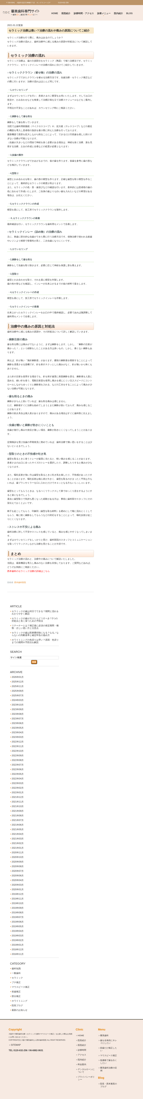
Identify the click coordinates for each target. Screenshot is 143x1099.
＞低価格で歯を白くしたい (108, 1061)
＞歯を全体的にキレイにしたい (108, 1041)
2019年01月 (18, 945)
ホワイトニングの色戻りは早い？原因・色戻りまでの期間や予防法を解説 (35, 641)
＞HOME (81, 1035)
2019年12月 (18, 894)
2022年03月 (18, 783)
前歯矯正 (16, 991)
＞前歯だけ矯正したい (108, 1049)
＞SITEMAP (15, 1045)
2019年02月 (18, 940)
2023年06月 (18, 723)
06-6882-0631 (36, 1050)
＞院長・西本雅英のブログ (108, 1085)
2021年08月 (18, 815)
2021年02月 (18, 843)
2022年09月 (18, 755)
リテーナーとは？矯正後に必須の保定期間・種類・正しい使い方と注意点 (35, 626)
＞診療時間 (82, 1050)
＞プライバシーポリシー (86, 1078)
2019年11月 (18, 899)
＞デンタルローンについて (86, 1070)
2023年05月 (18, 728)
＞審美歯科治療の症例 (108, 1069)
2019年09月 (18, 908)
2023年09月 (18, 709)
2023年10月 (18, 705)
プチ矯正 (16, 982)
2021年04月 (18, 834)
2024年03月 (18, 700)
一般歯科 (16, 973)
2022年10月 (18, 751)
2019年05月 (18, 926)
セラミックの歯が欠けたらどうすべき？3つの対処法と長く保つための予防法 (35, 619)
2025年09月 (18, 691)
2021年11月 (18, 802)
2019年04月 (18, 931)
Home (54, 13)
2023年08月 (18, 714)
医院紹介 (65, 13)
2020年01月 (18, 889)
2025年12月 (18, 681)
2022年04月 (18, 778)
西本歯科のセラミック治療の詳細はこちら (28, 571)
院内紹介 (118, 13)
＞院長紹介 (82, 1040)
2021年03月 (18, 838)
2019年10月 (18, 903)
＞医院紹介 (82, 1045)
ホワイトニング (19, 1001)
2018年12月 (18, 949)
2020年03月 (18, 885)
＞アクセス (82, 1055)
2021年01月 (18, 848)
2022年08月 (18, 760)
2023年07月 (18, 718)
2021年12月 (18, 797)
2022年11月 (18, 746)
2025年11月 (18, 686)
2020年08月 (18, 866)
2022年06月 (18, 769)
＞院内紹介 (82, 1059)
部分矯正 (16, 996)
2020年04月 (18, 880)
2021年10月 (18, 806)
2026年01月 (18, 677)
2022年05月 (18, 774)
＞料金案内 (82, 1064)
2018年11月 (18, 954)
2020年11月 (18, 852)
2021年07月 (18, 820)
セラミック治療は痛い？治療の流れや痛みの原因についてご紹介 (49, 30)
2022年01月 (18, 792)
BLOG (129, 13)
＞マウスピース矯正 (108, 1055)
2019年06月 (18, 922)
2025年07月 (18, 695)
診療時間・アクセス (84, 13)
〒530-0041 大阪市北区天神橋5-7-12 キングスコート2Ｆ (28, 3)
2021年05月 (18, 829)
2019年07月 (18, 917)
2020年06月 (18, 875)
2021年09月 (18, 811)
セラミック (17, 978)
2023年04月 (18, 732)
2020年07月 (18, 871)
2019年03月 (18, 935)
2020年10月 (18, 857)
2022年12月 (18, 742)
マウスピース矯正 (21, 987)
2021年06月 (18, 825)
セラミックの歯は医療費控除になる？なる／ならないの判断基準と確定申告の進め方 (35, 633)
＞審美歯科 (104, 1035)
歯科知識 (16, 968)
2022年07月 (18, 765)
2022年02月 (18, 788)
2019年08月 (18, 912)
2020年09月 (18, 862)
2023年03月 (18, 737)
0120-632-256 (20, 1050)
